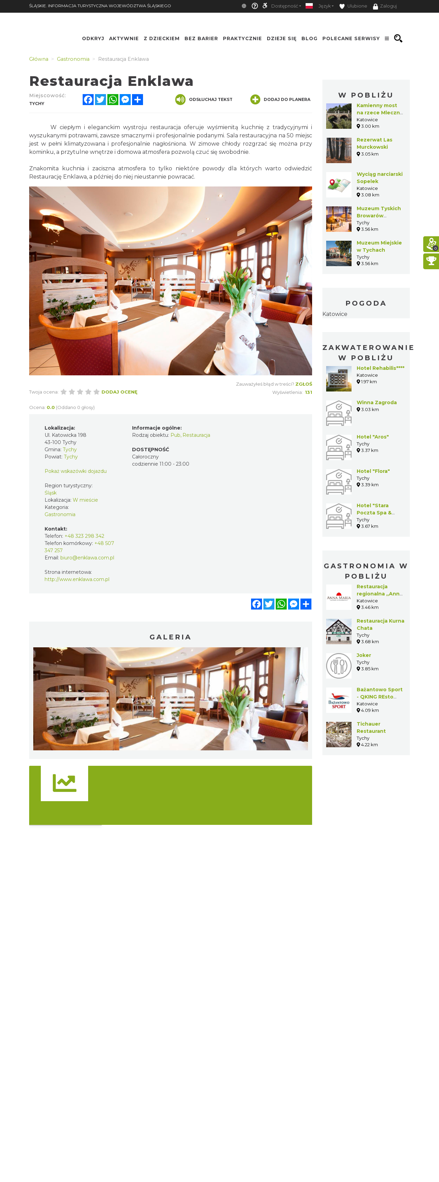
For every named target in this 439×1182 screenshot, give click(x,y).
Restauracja (196, 435)
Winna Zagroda (377, 402)
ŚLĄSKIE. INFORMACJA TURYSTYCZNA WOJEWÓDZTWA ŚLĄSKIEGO (100, 5)
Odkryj (93, 38)
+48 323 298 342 (84, 536)
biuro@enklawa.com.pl (87, 558)
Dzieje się (282, 38)
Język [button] (325, 6)
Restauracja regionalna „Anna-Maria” (381, 593)
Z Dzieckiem (162, 38)
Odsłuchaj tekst (204, 99)
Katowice (334, 314)
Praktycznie (242, 38)
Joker (364, 655)
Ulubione (353, 6)
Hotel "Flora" (373, 471)
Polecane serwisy (351, 38)
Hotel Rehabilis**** (380, 368)
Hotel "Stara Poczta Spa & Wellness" (374, 512)
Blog (309, 38)
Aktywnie (124, 38)
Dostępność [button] (284, 6)
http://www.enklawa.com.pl (77, 579)
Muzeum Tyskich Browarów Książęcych (379, 215)
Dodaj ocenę (120, 392)
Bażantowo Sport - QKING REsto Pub (380, 696)
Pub (175, 435)
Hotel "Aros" (373, 437)
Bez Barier (201, 38)
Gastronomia (60, 514)
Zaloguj (385, 6)
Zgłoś (303, 384)
